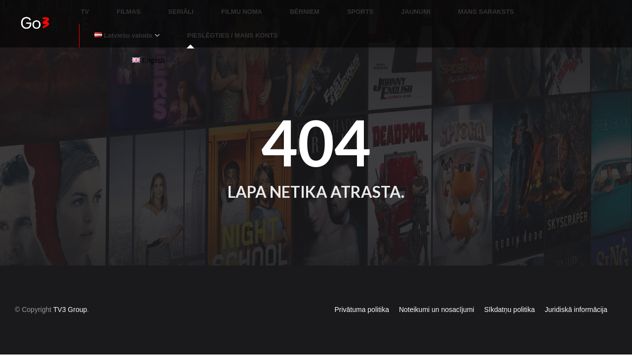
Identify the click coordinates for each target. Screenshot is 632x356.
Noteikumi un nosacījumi (436, 292)
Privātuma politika (361, 292)
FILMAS (118, 7)
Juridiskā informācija (576, 292)
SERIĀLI (159, 7)
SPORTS (303, 7)
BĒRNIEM (259, 7)
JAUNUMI (346, 7)
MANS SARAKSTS (405, 7)
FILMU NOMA (208, 7)
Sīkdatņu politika (509, 292)
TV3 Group (70, 292)
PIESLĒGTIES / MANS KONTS (136, 22)
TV (87, 7)
